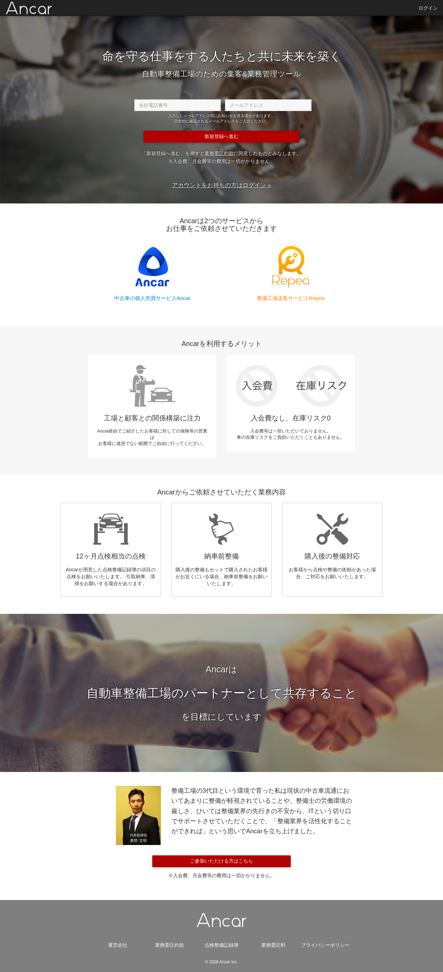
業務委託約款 (219, 153)
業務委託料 (273, 945)
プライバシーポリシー (325, 945)
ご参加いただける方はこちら (221, 861)
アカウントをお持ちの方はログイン (219, 185)
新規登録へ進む (221, 136)
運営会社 (117, 945)
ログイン (428, 8)
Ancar (29, 9)
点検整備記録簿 (221, 945)
